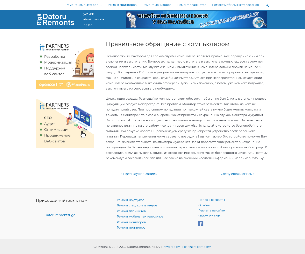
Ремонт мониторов (131, 221)
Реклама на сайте (211, 211)
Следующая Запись (237, 174)
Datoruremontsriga (60, 215)
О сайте (203, 205)
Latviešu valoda (93, 19)
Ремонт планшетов (131, 211)
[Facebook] (201, 224)
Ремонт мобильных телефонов (140, 216)
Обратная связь (210, 216)
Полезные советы (211, 200)
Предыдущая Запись (139, 174)
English (87, 25)
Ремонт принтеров (131, 227)
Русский (88, 14)
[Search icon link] (267, 5)
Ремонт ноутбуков (131, 200)
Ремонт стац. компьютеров (137, 205)
